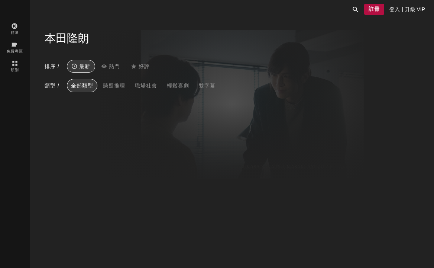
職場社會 (146, 86)
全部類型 (82, 86)
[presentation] (394, 9)
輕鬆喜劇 (178, 86)
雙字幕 (207, 86)
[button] (355, 9)
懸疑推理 (114, 86)
